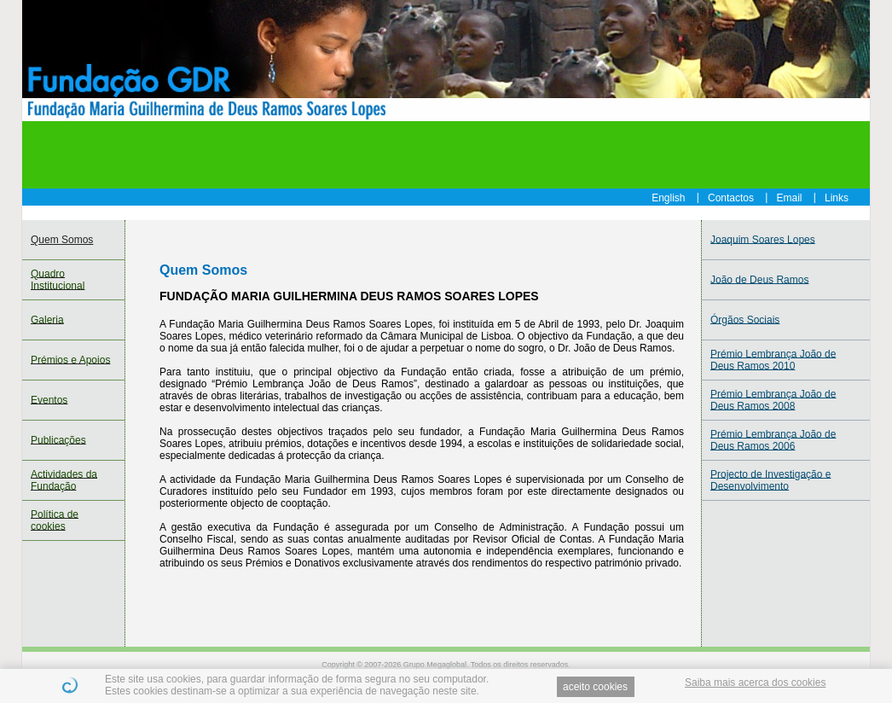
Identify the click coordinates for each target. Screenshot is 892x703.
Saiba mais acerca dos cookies (755, 682)
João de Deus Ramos (759, 280)
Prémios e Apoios (70, 360)
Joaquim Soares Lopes (762, 240)
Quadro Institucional (57, 280)
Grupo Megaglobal (434, 664)
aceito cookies (595, 687)
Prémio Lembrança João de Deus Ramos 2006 (773, 440)
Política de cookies (54, 520)
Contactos (731, 197)
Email (789, 197)
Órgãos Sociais (744, 320)
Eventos (49, 400)
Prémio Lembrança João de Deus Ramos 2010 (773, 360)
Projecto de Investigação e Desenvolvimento (770, 480)
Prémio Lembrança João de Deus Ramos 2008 (773, 400)
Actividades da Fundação (64, 480)
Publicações (58, 440)
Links (837, 197)
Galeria (47, 320)
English (668, 197)
